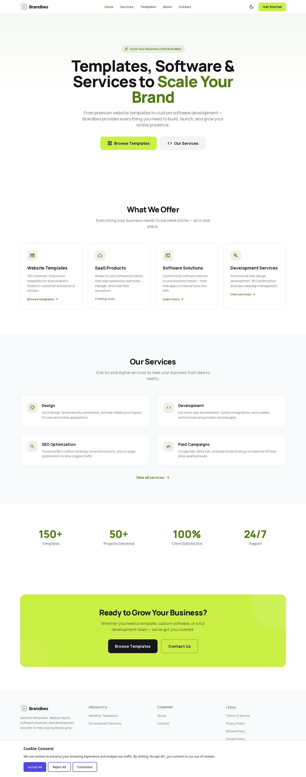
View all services (153, 477)
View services (243, 294)
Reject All (59, 767)
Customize (84, 767)
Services (126, 7)
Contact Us (179, 646)
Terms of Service (238, 716)
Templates (148, 7)
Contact (185, 7)
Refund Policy (235, 731)
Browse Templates (128, 143)
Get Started (272, 7)
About (167, 7)
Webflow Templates (103, 716)
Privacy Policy (235, 723)
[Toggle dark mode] (251, 7)
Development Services (105, 723)
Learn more (173, 299)
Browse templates (42, 299)
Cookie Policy (235, 739)
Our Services (183, 143)
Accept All (35, 767)
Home (109, 7)
